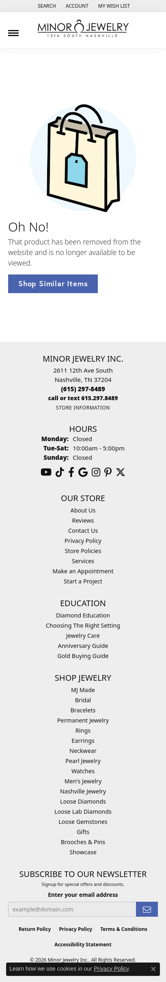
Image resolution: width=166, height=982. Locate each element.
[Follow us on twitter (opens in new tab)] (120, 472)
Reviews (83, 520)
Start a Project (83, 581)
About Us (83, 510)
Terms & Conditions (123, 929)
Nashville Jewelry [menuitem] (83, 791)
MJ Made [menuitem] (83, 690)
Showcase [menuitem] (83, 852)
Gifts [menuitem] (83, 832)
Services (83, 561)
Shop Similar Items (53, 283)
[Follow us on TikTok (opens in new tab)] (60, 472)
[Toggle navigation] (13, 30)
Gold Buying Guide (82, 656)
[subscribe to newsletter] (147, 909)
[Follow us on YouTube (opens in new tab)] (46, 472)
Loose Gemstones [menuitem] (82, 821)
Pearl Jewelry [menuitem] (82, 761)
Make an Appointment (82, 571)
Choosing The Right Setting (83, 625)
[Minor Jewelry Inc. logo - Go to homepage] (83, 28)
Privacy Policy (83, 541)
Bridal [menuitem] (83, 700)
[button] (46, 6)
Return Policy (35, 929)
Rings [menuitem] (83, 730)
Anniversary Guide (83, 646)
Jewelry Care (83, 635)
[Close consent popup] (153, 969)
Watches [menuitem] (83, 771)
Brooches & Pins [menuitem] (83, 842)
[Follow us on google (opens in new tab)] (83, 472)
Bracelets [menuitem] (82, 710)
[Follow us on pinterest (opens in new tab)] (108, 472)
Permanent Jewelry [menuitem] (83, 720)
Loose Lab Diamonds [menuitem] (83, 811)
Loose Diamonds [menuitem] (83, 801)
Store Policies (83, 551)
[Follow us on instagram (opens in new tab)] (96, 472)
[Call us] (83, 398)
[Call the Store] (83, 389)
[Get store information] (83, 407)
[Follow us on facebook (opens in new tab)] (71, 472)
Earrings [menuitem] (82, 740)
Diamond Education (83, 615)
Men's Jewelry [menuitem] (83, 781)
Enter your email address (83, 894)
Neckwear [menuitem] (83, 751)
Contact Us (83, 530)
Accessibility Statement (82, 944)
